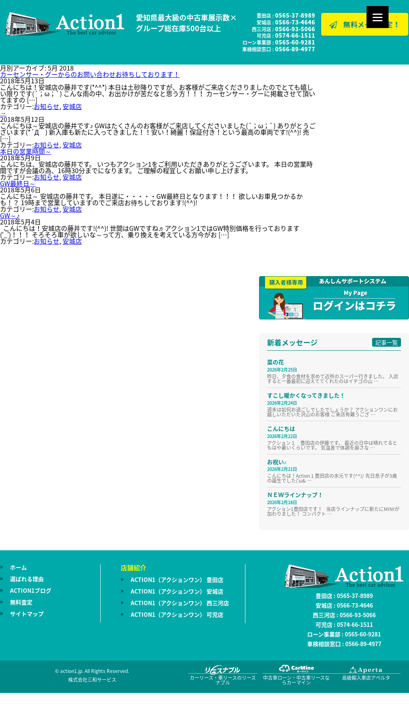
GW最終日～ (18, 183)
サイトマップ (27, 613)
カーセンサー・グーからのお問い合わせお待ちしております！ (90, 74)
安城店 (72, 106)
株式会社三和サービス (92, 679)
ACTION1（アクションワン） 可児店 (177, 614)
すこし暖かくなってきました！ (306, 395)
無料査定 (21, 602)
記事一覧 (386, 342)
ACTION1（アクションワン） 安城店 (177, 591)
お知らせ (46, 106)
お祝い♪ (277, 462)
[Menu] (377, 17)
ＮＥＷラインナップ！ (295, 495)
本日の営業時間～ (25, 151)
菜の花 (275, 362)
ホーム (18, 567)
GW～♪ (10, 215)
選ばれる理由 (27, 579)
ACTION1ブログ (30, 590)
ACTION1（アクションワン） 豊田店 (177, 579)
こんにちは (281, 428)
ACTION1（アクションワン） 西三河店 (180, 603)
